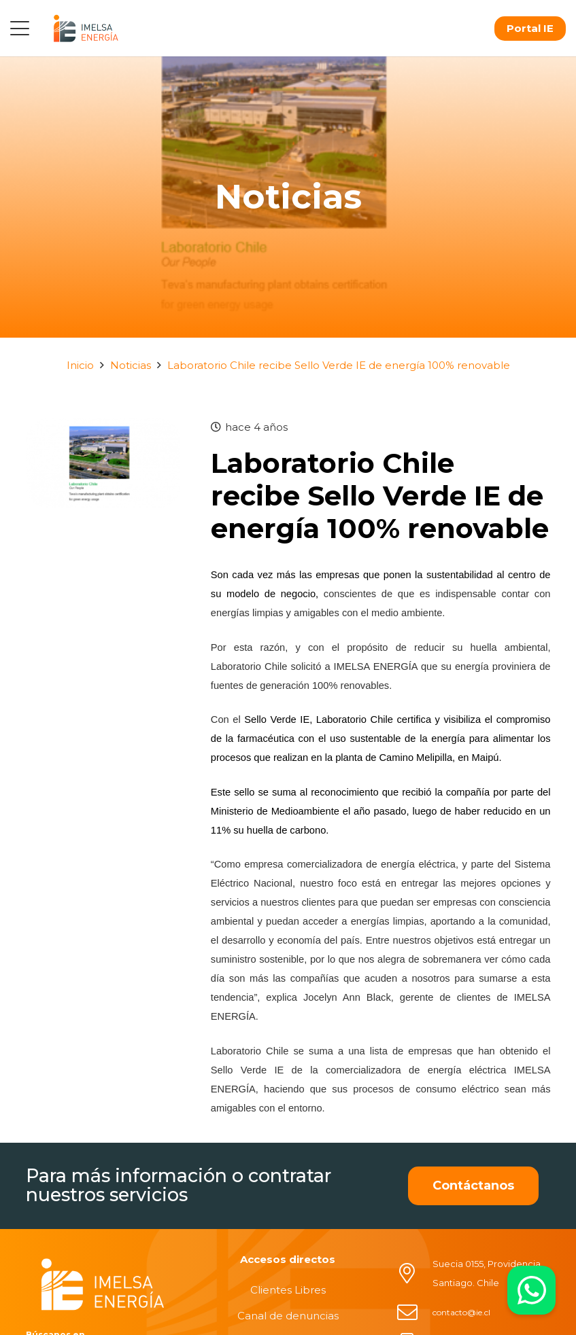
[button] (19, 28)
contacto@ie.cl (461, 1312)
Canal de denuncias (288, 1315)
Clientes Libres (288, 1289)
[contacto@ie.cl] (414, 1312)
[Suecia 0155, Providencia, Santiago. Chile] (414, 1273)
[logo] (86, 28)
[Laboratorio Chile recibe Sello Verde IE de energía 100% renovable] (103, 427)
